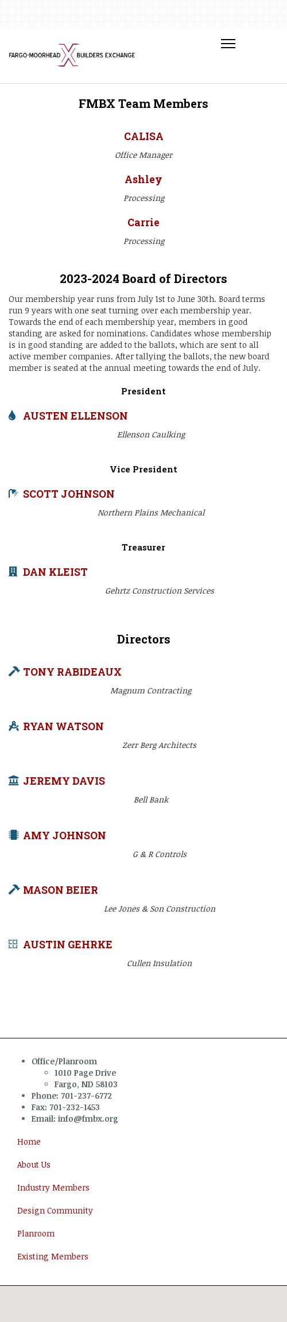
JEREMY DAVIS (64, 781)
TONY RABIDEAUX (72, 672)
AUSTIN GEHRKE (68, 944)
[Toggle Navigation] (228, 44)
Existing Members (52, 1256)
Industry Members (53, 1187)
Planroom (36, 1233)
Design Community (55, 1210)
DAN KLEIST (55, 572)
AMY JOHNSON (64, 835)
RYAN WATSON (63, 726)
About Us (34, 1164)
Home (29, 1141)
